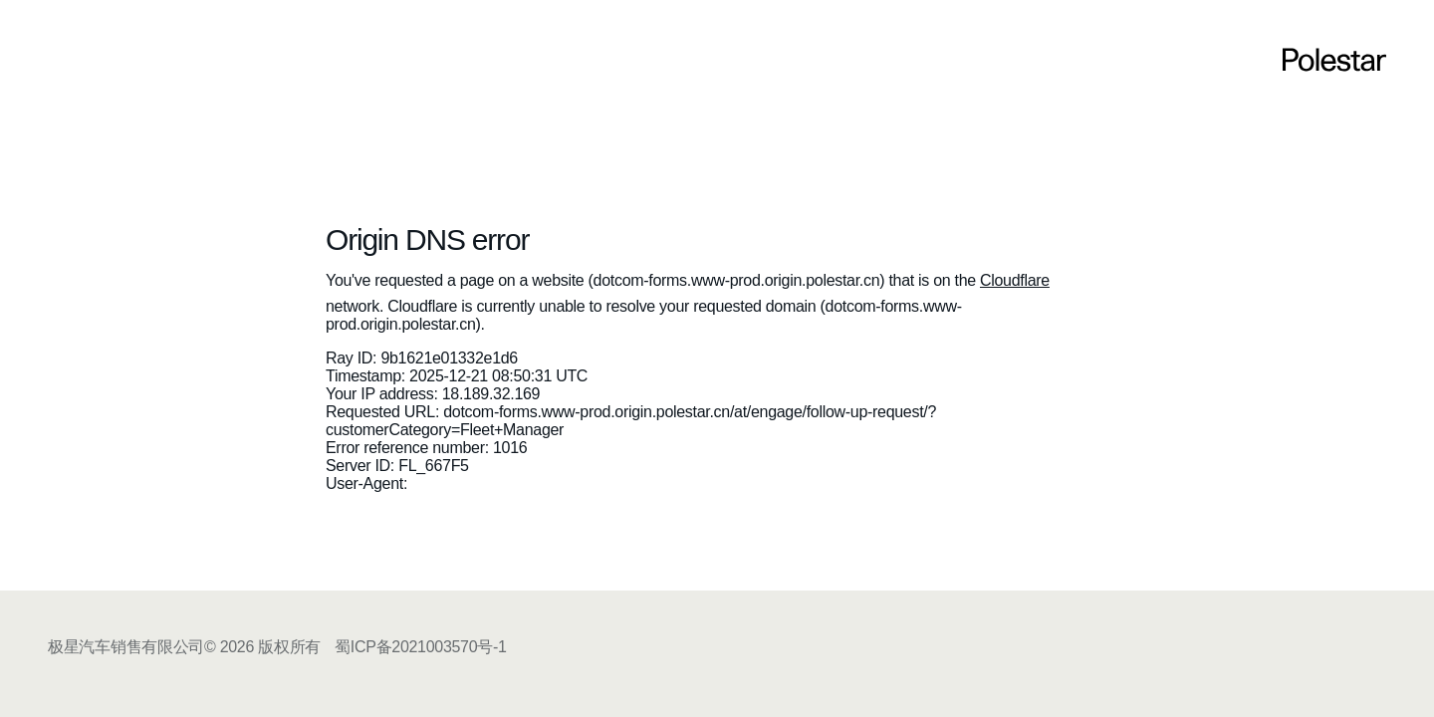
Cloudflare (1015, 280)
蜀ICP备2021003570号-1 (420, 646)
